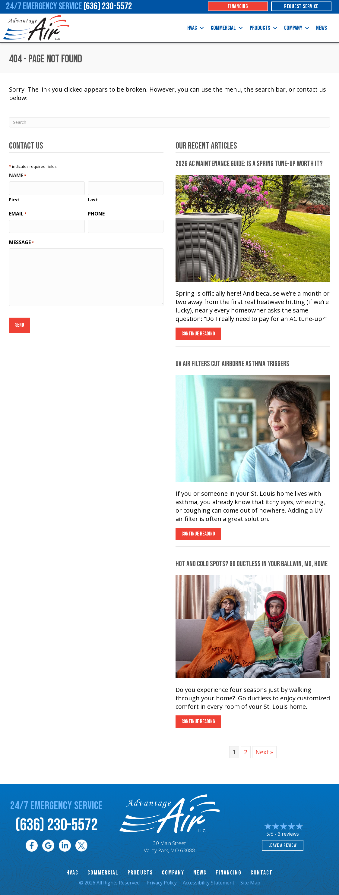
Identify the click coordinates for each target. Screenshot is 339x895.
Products (264, 28)
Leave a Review (282, 845)
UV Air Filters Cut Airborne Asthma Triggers (232, 364)
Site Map (250, 882)
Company (297, 28)
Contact (262, 872)
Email (18, 212)
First (14, 198)
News (321, 28)
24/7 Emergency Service (69, 6)
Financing (229, 872)
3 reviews (288, 834)
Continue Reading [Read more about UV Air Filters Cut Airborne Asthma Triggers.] (198, 535)
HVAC (196, 28)
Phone (96, 212)
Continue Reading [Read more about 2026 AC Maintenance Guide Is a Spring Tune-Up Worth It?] (198, 335)
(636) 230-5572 (56, 825)
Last (93, 198)
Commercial (227, 28)
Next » (264, 752)
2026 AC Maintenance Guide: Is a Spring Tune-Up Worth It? (249, 163)
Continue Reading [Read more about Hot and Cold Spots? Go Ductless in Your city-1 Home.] (198, 723)
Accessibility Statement (208, 882)
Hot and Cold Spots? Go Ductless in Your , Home (252, 564)
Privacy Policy (162, 882)
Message (21, 239)
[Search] (169, 122)
